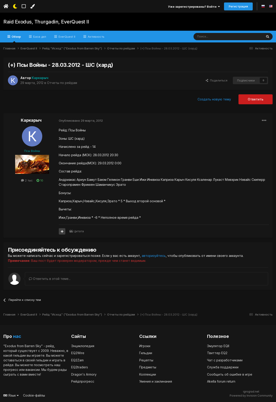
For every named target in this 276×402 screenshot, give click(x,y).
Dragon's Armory (84, 374)
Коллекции (147, 374)
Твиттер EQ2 (217, 353)
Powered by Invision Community (251, 395)
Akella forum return (221, 381)
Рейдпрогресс (82, 381)
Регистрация (238, 6)
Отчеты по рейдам (62, 83)
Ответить (255, 99)
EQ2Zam (77, 360)
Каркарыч (31, 120)
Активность (95, 36)
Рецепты (146, 360)
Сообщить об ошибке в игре (229, 374)
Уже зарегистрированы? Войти (194, 6)
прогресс (10, 369)
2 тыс (27, 180)
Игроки (144, 346)
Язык (11, 395)
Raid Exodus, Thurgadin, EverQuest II (46, 22)
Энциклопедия (82, 346)
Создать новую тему (214, 99)
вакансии (33, 369)
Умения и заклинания (155, 381)
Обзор (16, 38)
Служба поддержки (222, 367)
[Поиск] (217, 36)
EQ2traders (79, 367)
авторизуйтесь (154, 256)
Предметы (147, 367)
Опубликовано (81, 120)
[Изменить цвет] (32, 6)
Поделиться (216, 80)
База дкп (39, 36)
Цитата (79, 231)
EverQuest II (66, 36)
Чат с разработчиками (225, 360)
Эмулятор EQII (218, 346)
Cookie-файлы (34, 395)
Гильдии (145, 353)
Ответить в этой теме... (50, 278)
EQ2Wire (77, 353)
